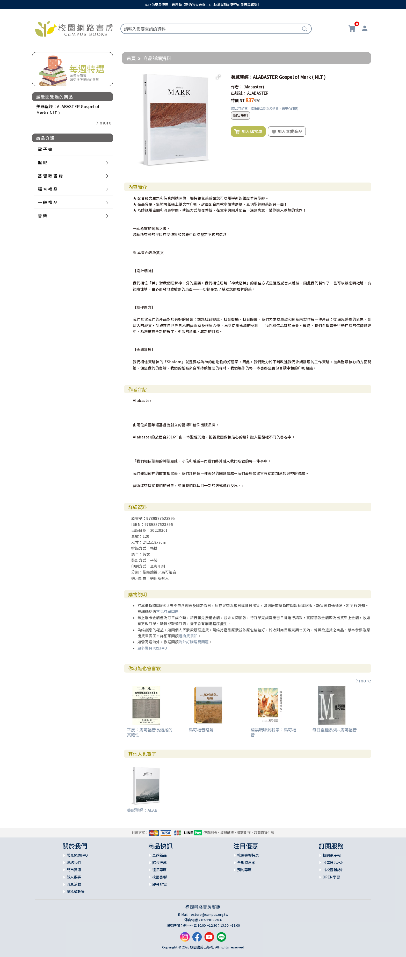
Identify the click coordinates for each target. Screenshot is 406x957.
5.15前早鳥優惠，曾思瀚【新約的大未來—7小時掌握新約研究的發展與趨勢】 (203, 4)
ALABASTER (257, 93)
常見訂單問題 (167, 611)
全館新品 (159, 855)
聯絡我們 (74, 862)
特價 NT (238, 100)
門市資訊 (74, 869)
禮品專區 (159, 869)
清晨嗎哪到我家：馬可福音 (273, 732)
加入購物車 (248, 131)
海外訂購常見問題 (194, 641)
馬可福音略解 (201, 730)
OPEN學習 (331, 876)
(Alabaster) (253, 86)
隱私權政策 (76, 891)
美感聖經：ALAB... (144, 810)
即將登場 (159, 884)
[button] (218, 77)
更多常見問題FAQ (152, 648)
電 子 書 (45, 149)
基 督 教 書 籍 (50, 175)
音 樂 (42, 215)
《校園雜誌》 (333, 869)
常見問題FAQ (77, 855)
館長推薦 (159, 862)
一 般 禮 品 (47, 202)
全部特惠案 (246, 862)
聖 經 (42, 162)
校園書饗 (159, 876)
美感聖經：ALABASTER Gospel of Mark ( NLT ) (67, 109)
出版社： (239, 93)
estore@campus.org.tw (209, 914)
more (363, 680)
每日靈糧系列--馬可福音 (334, 730)
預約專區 (244, 869)
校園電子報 (332, 855)
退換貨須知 (188, 635)
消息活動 (74, 884)
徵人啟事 (74, 876)
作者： (237, 86)
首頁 (131, 58)
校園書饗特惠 (248, 855)
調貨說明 (240, 115)
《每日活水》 (333, 862)
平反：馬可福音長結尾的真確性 (149, 732)
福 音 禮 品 (47, 189)
